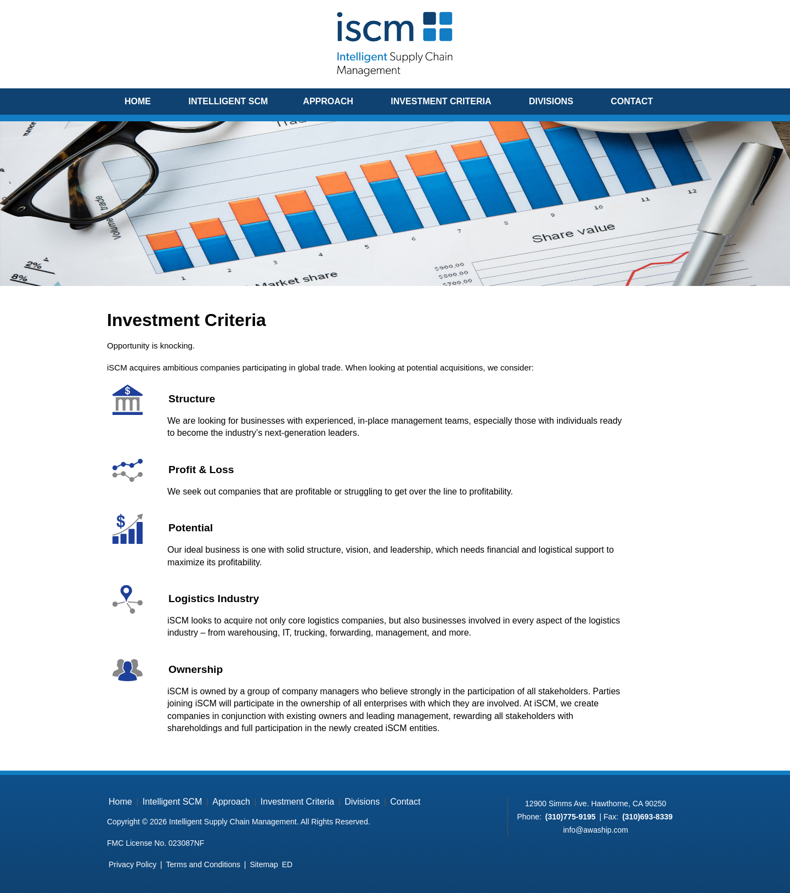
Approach (328, 101)
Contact (632, 101)
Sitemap (264, 864)
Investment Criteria (441, 101)
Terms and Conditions (203, 864)
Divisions (551, 101)
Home (138, 101)
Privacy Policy (132, 864)
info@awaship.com (595, 829)
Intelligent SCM (228, 101)
